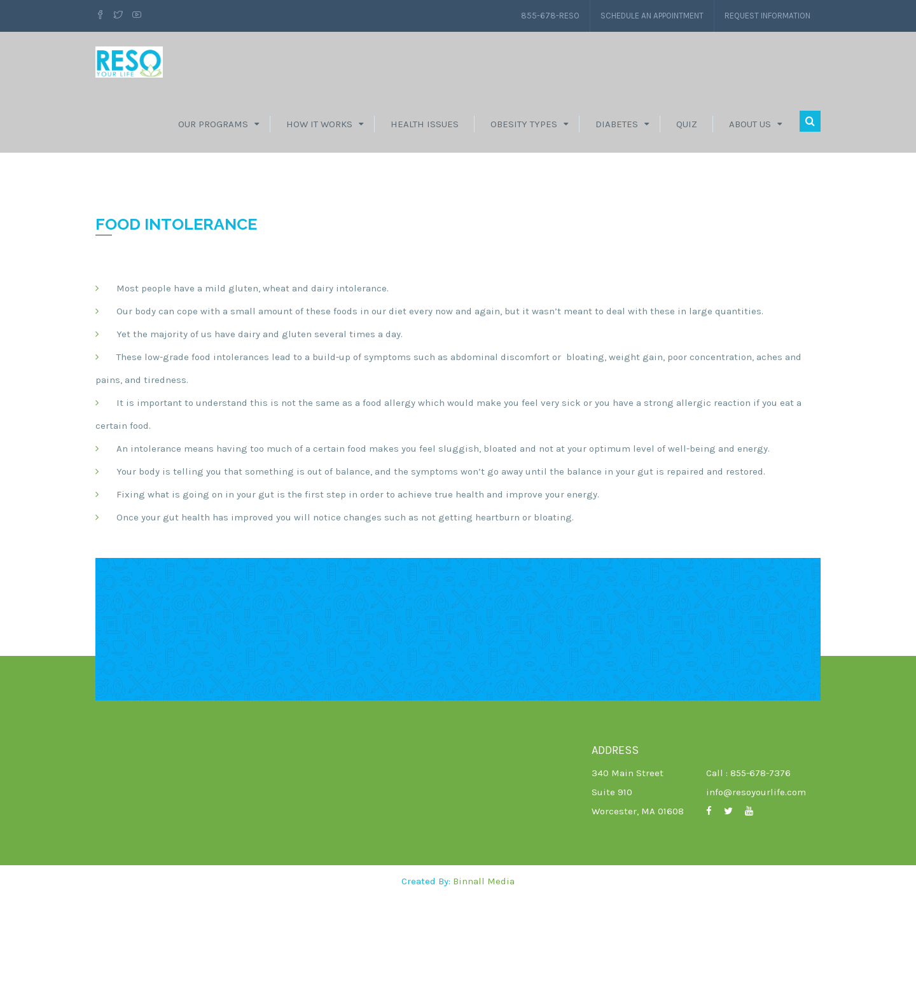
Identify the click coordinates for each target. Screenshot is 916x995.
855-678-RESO (522, 15)
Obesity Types (523, 130)
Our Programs (213, 130)
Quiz (686, 130)
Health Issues (425, 130)
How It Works (319, 130)
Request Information (761, 15)
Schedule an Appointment (633, 15)
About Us (750, 130)
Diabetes (616, 130)
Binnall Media (484, 979)
